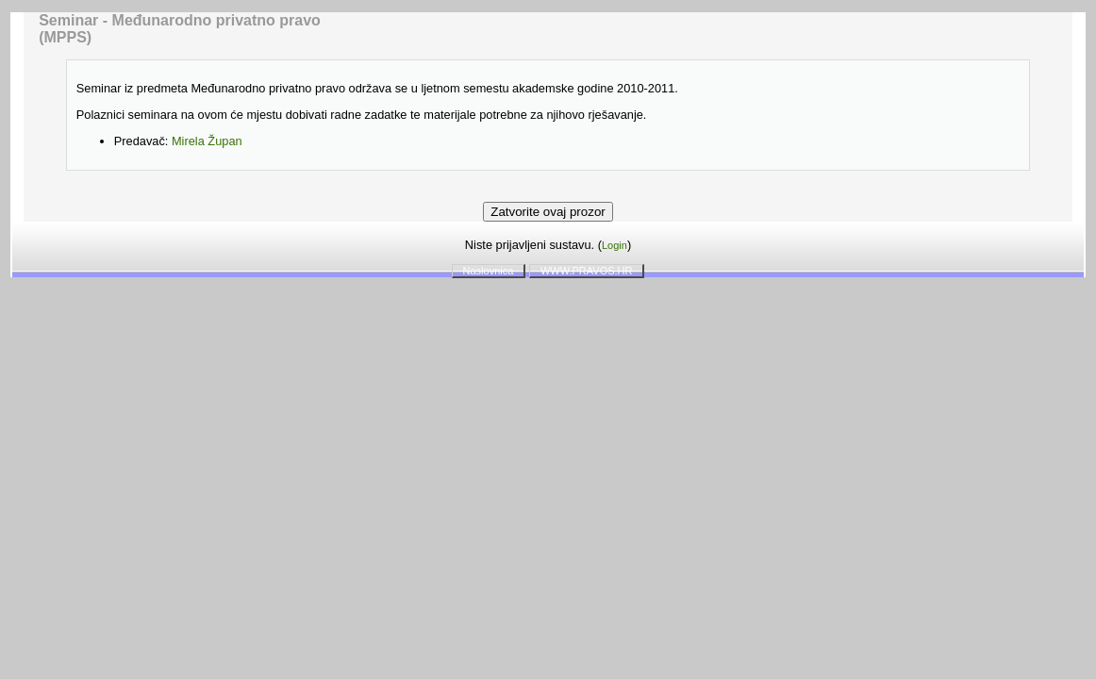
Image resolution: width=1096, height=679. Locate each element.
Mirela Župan (207, 141)
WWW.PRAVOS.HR (586, 270)
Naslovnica (488, 270)
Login (614, 245)
